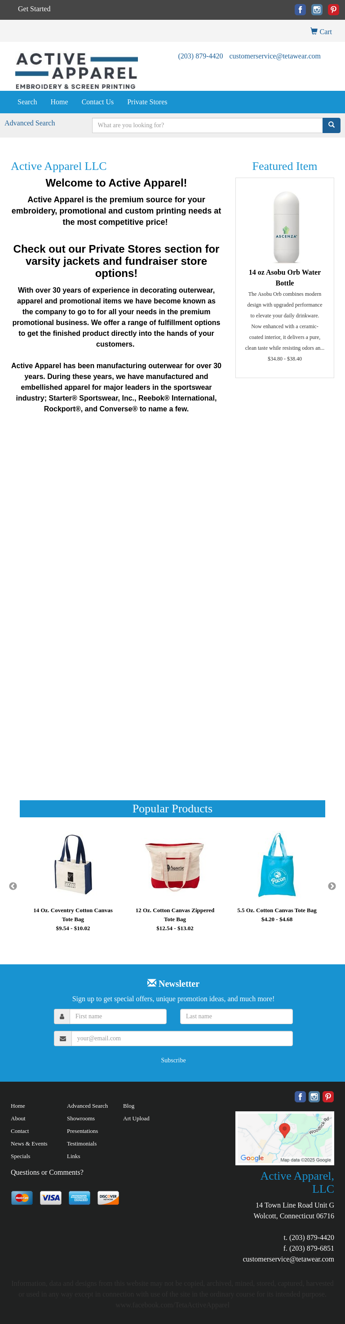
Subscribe (173, 1060)
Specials (20, 1156)
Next (331, 886)
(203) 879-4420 (200, 56)
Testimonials (82, 1143)
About (18, 1118)
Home (59, 102)
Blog (128, 1105)
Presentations (82, 1131)
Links (73, 1156)
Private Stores (147, 102)
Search (27, 102)
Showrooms (81, 1118)
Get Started (34, 9)
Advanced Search (29, 123)
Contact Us (98, 102)
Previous (13, 886)
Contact (20, 1131)
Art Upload (136, 1118)
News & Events (29, 1143)
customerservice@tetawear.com (275, 56)
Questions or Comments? (47, 1172)
